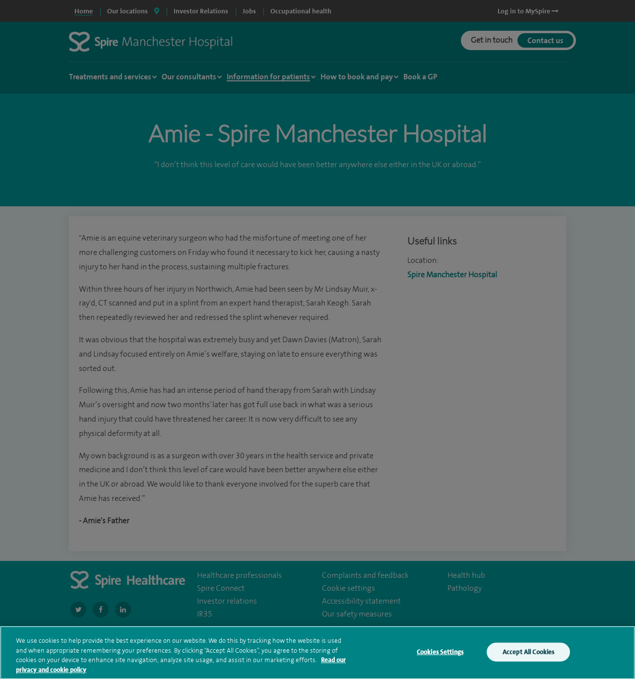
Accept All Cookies (528, 657)
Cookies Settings (440, 657)
